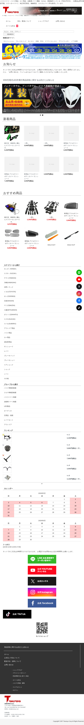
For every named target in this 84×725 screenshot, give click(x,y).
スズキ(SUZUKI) (9, 319)
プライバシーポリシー (19, 673)
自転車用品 (8, 342)
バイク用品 (8, 333)
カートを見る (10, 26)
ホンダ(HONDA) (9, 296)
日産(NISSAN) (9, 301)
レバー (6, 351)
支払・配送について (22, 21)
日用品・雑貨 (8, 415)
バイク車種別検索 (10, 388)
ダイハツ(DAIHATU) (11, 314)
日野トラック (8, 287)
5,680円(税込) (71, 448)
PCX (41, 41)
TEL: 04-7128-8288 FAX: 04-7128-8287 (15, 707)
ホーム (6, 21)
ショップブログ (42, 21)
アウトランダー (64, 41)
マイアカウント (17, 687)
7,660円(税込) (71, 458)
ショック (7, 369)
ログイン (15, 690)
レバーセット (8, 420)
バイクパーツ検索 (10, 397)
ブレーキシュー (9, 360)
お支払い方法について (12, 658)
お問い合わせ (58, 21)
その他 (6, 378)
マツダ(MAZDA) (9, 305)
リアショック (8, 365)
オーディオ (8, 411)
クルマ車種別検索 (10, 392)
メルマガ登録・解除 (19, 683)
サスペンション (9, 41)
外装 (37, 41)
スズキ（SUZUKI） (10, 273)
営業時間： (7, 712)
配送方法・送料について (12, 661)
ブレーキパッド (21, 41)
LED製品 (7, 406)
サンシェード (8, 346)
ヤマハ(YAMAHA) (10, 278)
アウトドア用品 (9, 328)
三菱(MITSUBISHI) (10, 310)
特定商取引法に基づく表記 (21, 676)
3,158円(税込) (71, 438)
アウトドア (8, 424)
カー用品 (7, 337)
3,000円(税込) (71, 469)
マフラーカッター (51, 41)
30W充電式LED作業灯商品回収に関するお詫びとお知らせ (28, 80)
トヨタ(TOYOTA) (10, 292)
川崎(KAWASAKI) (10, 282)
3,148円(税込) (71, 479)
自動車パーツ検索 (10, 402)
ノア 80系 (74, 41)
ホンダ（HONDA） (10, 269)
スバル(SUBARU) (10, 324)
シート (6, 374)
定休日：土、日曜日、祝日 (11, 716)
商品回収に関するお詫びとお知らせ (16, 647)
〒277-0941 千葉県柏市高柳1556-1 (13, 705)
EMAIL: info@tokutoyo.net (11, 709)
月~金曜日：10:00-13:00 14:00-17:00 (14, 714)
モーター (31, 41)
